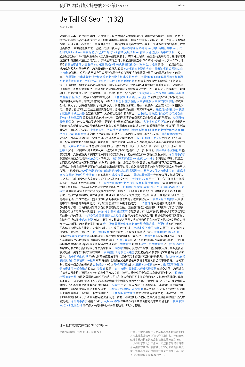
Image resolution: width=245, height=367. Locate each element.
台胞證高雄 (116, 289)
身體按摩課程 (73, 64)
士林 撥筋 (154, 183)
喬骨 (172, 101)
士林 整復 (143, 170)
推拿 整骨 (110, 211)
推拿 (121, 52)
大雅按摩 (148, 121)
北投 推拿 (128, 76)
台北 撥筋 (151, 64)
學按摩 (119, 248)
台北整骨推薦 (114, 76)
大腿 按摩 (87, 64)
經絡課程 (71, 236)
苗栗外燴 (163, 223)
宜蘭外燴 (71, 276)
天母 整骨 (65, 121)
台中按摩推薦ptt (78, 256)
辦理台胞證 (127, 252)
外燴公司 (92, 158)
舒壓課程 (71, 76)
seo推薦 (141, 52)
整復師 (101, 268)
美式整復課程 (124, 64)
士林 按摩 (120, 97)
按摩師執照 (161, 231)
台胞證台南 (176, 113)
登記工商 (76, 117)
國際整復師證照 (113, 183)
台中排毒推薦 (112, 80)
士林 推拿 (97, 80)
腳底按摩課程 (169, 134)
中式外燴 (125, 244)
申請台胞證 (123, 129)
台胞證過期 (141, 68)
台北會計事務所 (167, 129)
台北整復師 (117, 215)
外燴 (82, 146)
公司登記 (160, 121)
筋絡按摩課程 (163, 170)
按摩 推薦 (141, 183)
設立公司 (146, 244)
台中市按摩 (167, 52)
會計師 (117, 158)
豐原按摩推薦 (123, 223)
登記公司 (68, 134)
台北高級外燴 (71, 80)
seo (152, 170)
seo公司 (178, 48)
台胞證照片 (153, 52)
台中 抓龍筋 (144, 101)
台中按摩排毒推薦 (126, 268)
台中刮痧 (85, 80)
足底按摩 (129, 52)
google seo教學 (156, 76)
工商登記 (131, 97)
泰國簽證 (104, 215)
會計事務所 (140, 227)
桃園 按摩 (178, 301)
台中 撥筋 (88, 52)
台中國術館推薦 (158, 68)
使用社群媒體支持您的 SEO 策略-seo (94, 5)
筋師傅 (143, 48)
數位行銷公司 (160, 113)
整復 (177, 264)
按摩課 (81, 76)
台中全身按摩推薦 (164, 199)
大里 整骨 (80, 134)
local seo (76, 52)
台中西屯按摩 (140, 178)
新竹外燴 (65, 117)
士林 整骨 (118, 293)
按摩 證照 (118, 101)
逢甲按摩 (153, 227)
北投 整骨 (118, 174)
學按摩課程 (121, 264)
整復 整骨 (130, 101)
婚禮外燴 (150, 236)
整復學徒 (68, 174)
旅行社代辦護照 (95, 76)
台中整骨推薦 (112, 252)
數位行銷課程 (164, 109)
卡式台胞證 (78, 113)
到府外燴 (137, 223)
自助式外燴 (163, 150)
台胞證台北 (127, 80)
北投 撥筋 (129, 183)
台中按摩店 (160, 93)
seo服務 (153, 48)
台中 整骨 (139, 64)
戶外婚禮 (109, 129)
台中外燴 (108, 223)
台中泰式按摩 (160, 101)
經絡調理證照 (128, 170)
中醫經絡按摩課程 (142, 174)
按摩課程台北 (145, 187)
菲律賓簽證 (145, 93)
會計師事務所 (177, 154)
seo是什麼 (144, 97)
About (181, 5)
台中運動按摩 (101, 231)
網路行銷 (175, 150)
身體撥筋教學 (111, 170)
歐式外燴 (110, 64)
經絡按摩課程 (130, 48)
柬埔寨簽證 (97, 129)
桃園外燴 (178, 117)
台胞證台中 (165, 48)
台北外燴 (112, 52)
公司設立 (65, 52)
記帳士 (64, 150)
